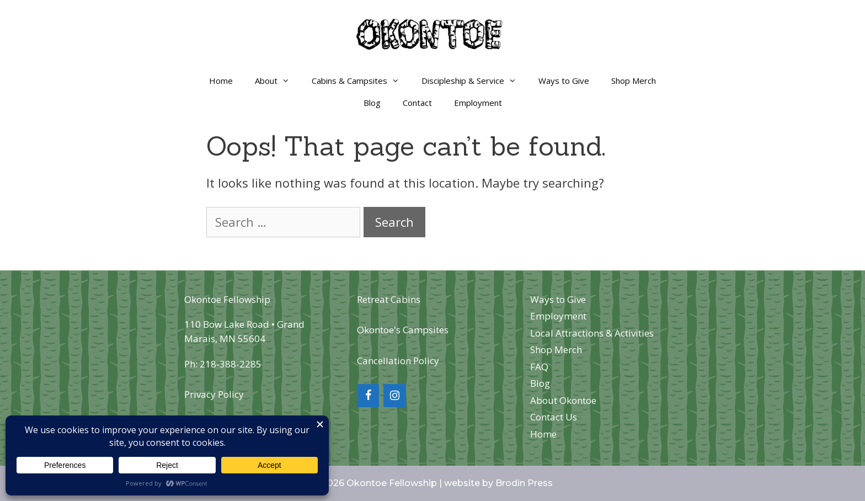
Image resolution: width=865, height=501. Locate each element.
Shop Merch (633, 80)
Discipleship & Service (474, 81)
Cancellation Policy (398, 360)
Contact (417, 102)
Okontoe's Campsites (402, 329)
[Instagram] (394, 395)
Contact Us (553, 417)
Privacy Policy (214, 394)
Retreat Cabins (388, 299)
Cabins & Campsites (361, 81)
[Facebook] (368, 395)
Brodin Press (524, 483)
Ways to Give (563, 80)
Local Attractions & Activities (592, 333)
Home (221, 80)
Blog (372, 102)
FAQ (539, 366)
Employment (478, 102)
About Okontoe (563, 400)
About (278, 81)
